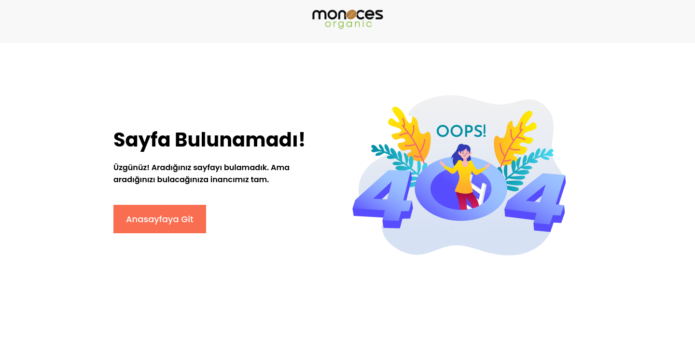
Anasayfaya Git (160, 219)
